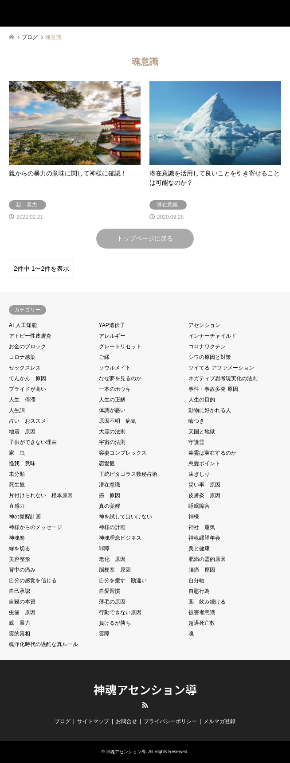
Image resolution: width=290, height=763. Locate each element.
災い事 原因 (204, 485)
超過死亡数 (201, 623)
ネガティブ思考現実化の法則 (223, 378)
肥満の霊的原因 (207, 559)
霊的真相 (19, 634)
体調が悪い (112, 410)
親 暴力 (19, 623)
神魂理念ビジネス (120, 538)
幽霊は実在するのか (212, 453)
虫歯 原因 (22, 612)
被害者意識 (201, 612)
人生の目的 (201, 400)
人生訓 (17, 410)
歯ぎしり (199, 474)
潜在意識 (109, 485)
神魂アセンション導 (145, 689)
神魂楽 (17, 538)
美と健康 (199, 548)
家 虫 (17, 453)
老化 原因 (112, 559)
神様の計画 (112, 527)
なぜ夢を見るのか (120, 378)
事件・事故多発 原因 (213, 389)
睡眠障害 (199, 506)
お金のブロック (27, 346)
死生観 (17, 485)
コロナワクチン (207, 346)
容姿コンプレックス (123, 453)
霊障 (104, 634)
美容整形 (19, 559)
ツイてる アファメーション (221, 368)
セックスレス (25, 368)
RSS (145, 705)
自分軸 (196, 580)
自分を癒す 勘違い (123, 580)
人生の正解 (112, 400)
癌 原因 (109, 495)
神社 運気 (201, 527)
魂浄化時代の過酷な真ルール (43, 644)
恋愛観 (107, 463)
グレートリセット (120, 346)
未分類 (17, 474)
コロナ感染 (22, 357)
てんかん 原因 (27, 378)
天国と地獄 (201, 431)
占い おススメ (27, 421)
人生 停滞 (22, 400)
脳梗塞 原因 (115, 570)
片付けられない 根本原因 (41, 495)
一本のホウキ (115, 389)
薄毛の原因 (112, 602)
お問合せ (126, 721)
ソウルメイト (115, 368)
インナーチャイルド (212, 336)
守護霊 (196, 442)
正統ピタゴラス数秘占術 (128, 474)
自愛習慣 (109, 591)
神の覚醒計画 (25, 517)
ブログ (63, 721)
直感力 (17, 506)
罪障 (104, 548)
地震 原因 (22, 431)
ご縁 (104, 357)
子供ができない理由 (33, 442)
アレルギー (112, 336)
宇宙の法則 (112, 442)
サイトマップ (93, 721)
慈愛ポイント (204, 463)
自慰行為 (199, 591)
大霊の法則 (112, 431)
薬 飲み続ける (207, 602)
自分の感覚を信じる (33, 580)
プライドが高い (27, 389)
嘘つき (196, 421)
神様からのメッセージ (35, 527)
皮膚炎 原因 (204, 495)
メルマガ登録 (219, 721)
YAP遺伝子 (112, 325)
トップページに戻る (145, 238)
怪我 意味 (22, 463)
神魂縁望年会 (204, 538)
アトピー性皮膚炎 (30, 336)
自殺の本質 (22, 602)
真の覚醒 (109, 506)
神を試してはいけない (125, 517)
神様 (193, 517)
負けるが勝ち (115, 623)
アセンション (204, 325)
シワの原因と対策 (209, 357)
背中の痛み (22, 570)
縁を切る (19, 548)
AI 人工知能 (23, 325)
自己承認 (19, 591)
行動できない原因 (120, 612)
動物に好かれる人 (209, 410)
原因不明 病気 (117, 421)
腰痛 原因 (201, 570)
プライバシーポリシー (170, 721)
